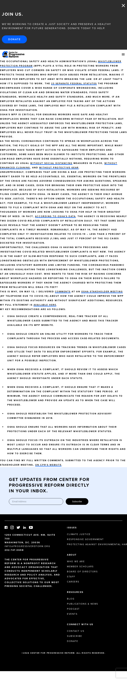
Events (72, 614)
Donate (14, 39)
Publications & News (82, 604)
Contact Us (75, 631)
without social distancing (51, 163)
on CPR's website (48, 465)
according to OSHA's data (55, 216)
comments (63, 291)
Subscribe (77, 501)
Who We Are (76, 561)
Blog (70, 598)
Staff (71, 576)
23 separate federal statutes (74, 83)
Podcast (73, 609)
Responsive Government (85, 539)
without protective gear (59, 167)
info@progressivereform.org (27, 546)
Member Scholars (80, 566)
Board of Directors (82, 571)
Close (123, 5)
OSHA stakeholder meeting (102, 291)
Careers (73, 581)
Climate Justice (79, 534)
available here (45, 305)
